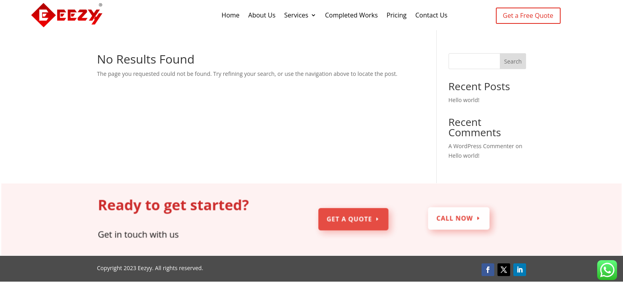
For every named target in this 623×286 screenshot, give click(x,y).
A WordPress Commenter (481, 146)
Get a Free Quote (528, 15)
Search (513, 61)
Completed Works (351, 15)
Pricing (396, 15)
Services (296, 15)
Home (231, 15)
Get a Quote (349, 219)
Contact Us (431, 15)
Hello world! (464, 100)
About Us (262, 15)
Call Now (454, 218)
